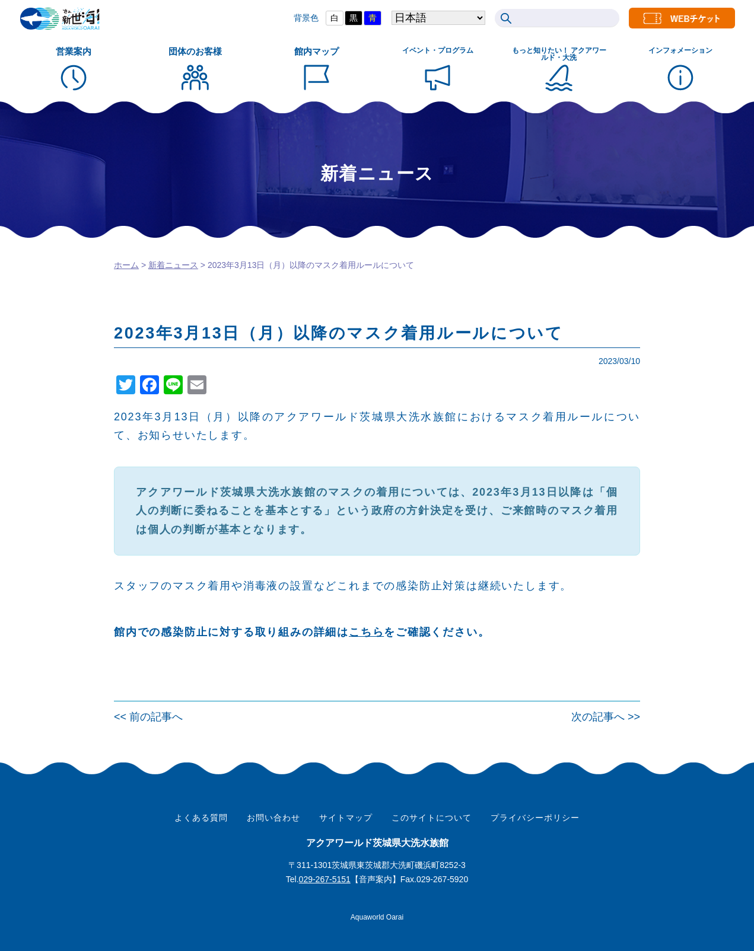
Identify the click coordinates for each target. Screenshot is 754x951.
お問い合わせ (273, 817)
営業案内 (73, 51)
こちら (366, 632)
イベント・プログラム (437, 50)
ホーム (126, 265)
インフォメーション (680, 50)
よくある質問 (201, 817)
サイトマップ (346, 817)
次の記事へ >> (605, 717)
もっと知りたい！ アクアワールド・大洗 (559, 54)
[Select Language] (420, 18)
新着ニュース (173, 265)
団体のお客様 (195, 51)
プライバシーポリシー (535, 817)
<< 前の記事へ (148, 717)
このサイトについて (432, 817)
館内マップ (316, 51)
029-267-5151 (325, 879)
